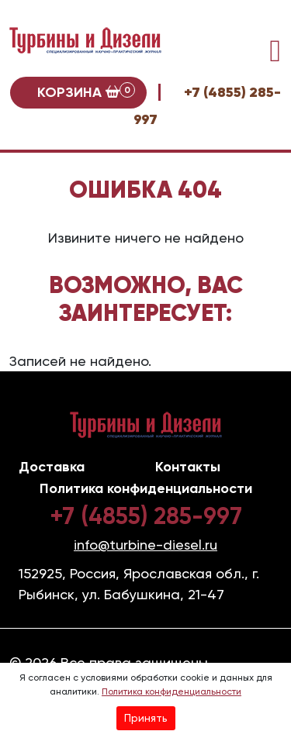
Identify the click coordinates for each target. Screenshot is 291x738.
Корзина (86, 91)
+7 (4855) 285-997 (146, 516)
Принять (146, 718)
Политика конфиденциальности (171, 691)
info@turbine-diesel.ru (145, 544)
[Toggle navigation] (275, 51)
